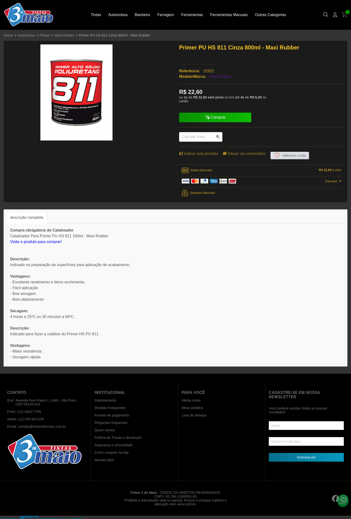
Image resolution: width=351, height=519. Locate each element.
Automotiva (117, 15)
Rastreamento (105, 400)
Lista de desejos (194, 415)
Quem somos (104, 430)
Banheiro (142, 15)
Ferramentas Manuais (229, 15)
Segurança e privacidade (113, 445)
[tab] (261, 170)
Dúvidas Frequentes (109, 408)
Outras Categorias (270, 15)
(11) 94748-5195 (31, 419)
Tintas (96, 15)
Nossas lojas (104, 460)
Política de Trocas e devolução (118, 438)
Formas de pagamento (111, 415)
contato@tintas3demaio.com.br (42, 426)
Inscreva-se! (306, 457)
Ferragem (165, 15)
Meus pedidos (192, 408)
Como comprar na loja (111, 452)
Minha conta (191, 400)
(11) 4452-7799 (29, 412)
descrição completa (26, 217)
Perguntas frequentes (111, 423)
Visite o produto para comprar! (36, 242)
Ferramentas (192, 15)
